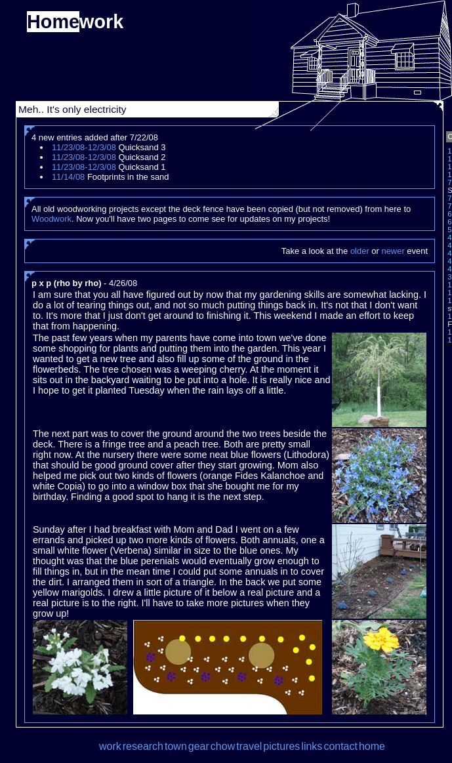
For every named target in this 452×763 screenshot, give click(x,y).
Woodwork (51, 219)
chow (223, 746)
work (110, 746)
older (359, 251)
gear (198, 746)
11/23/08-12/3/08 (84, 147)
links (311, 746)
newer (392, 251)
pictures (281, 746)
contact (340, 746)
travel (249, 746)
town (176, 746)
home (372, 746)
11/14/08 (68, 177)
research (143, 746)
